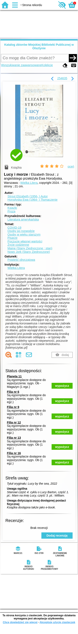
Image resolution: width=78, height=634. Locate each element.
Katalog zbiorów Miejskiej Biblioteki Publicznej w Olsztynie (39, 46)
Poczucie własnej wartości (24, 241)
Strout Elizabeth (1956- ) (27, 196)
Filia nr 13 (14, 437)
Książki (12, 207)
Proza (11, 211)
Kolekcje (47, 65)
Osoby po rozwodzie (21, 231)
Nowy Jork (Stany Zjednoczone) (28, 251)
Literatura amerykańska (23, 219)
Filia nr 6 (13, 391)
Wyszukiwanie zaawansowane (21, 65)
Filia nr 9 (13, 407)
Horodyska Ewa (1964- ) (32, 199)
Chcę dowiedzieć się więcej (20, 622)
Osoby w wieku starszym (23, 234)
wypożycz (62, 385)
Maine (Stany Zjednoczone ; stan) (29, 248)
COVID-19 (14, 227)
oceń (71, 166)
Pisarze (12, 237)
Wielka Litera (28, 182)
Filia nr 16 (14, 453)
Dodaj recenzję (57, 535)
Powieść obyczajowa (21, 259)
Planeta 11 (14, 376)
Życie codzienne (18, 244)
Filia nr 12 (14, 422)
